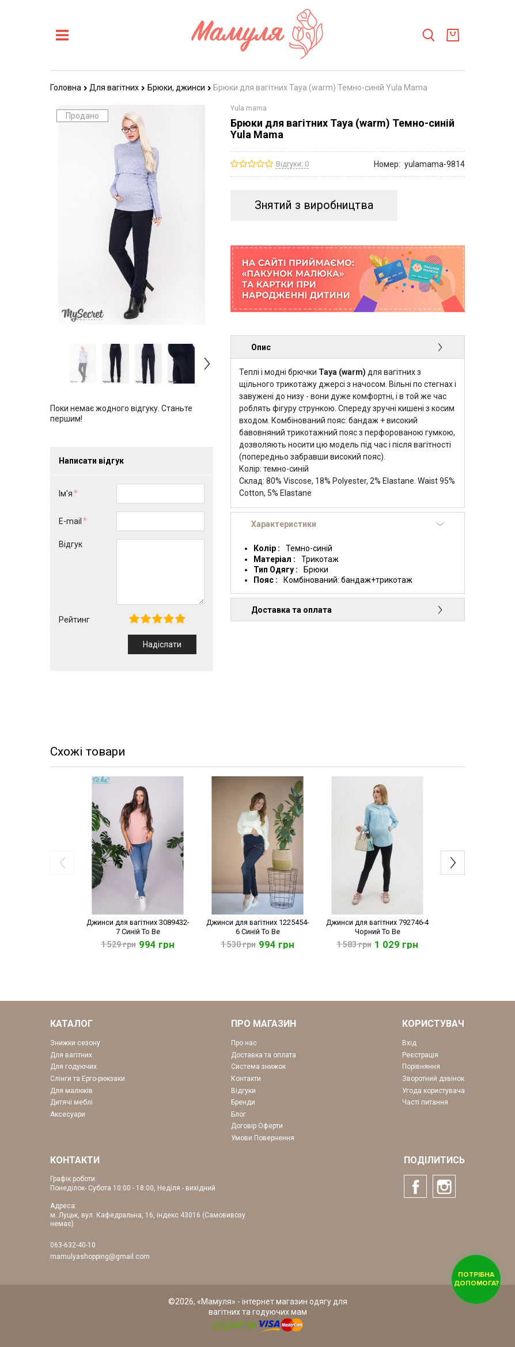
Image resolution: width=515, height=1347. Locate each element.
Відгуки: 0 (292, 164)
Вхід (409, 1043)
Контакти (246, 1079)
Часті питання (425, 1102)
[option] (82, 364)
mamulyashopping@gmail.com (100, 1257)
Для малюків (71, 1091)
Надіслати (162, 644)
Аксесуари (67, 1114)
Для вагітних (117, 87)
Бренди (243, 1102)
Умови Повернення (262, 1138)
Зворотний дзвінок (433, 1079)
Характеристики (348, 524)
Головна (69, 87)
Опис (348, 347)
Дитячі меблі (71, 1102)
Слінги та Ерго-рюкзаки (87, 1079)
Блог (238, 1114)
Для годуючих (73, 1067)
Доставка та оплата (348, 609)
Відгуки (243, 1091)
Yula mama (248, 108)
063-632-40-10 (73, 1245)
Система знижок (258, 1067)
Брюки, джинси (179, 87)
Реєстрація (420, 1055)
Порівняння (421, 1067)
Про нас (244, 1043)
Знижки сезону (75, 1043)
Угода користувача (433, 1091)
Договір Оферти (257, 1126)
